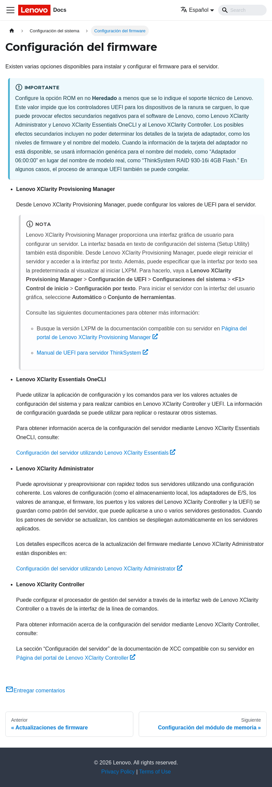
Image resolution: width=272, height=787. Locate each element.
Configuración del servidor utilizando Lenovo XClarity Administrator (99, 568)
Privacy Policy (118, 772)
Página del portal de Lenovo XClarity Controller (75, 658)
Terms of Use (155, 772)
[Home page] (11, 31)
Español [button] (194, 10)
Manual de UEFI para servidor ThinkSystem (92, 353)
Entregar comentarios (35, 690)
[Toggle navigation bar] (10, 10)
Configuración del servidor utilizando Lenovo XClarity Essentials (95, 453)
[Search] (242, 10)
